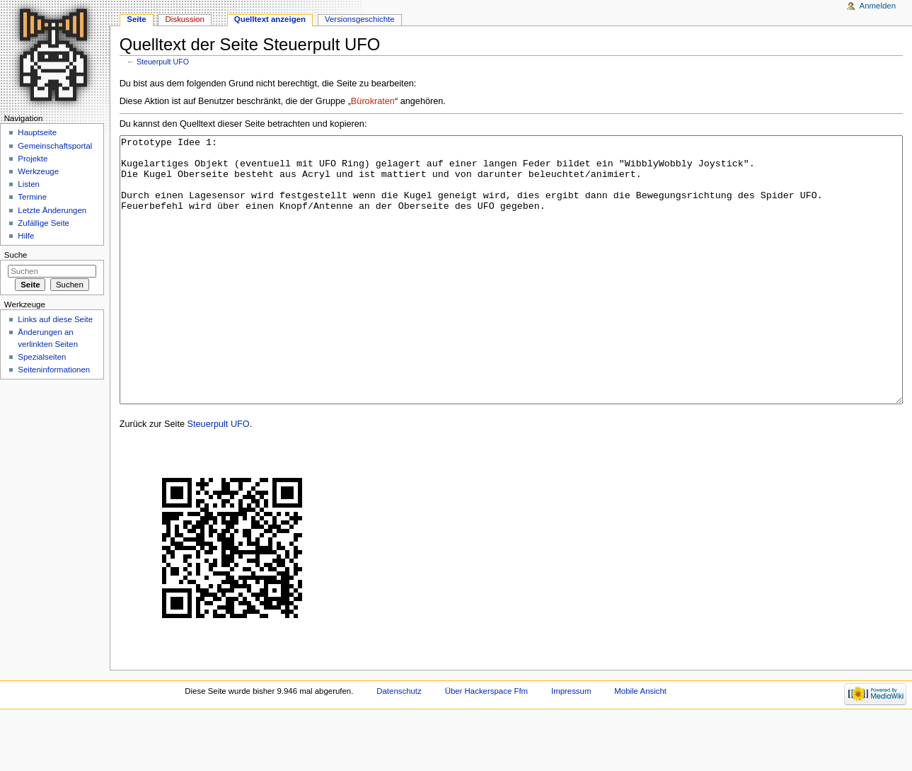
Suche (16, 255)
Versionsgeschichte (360, 19)
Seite (136, 19)
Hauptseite (37, 132)
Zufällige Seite (43, 223)
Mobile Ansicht (640, 744)
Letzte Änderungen (52, 210)
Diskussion (185, 19)
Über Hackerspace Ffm (486, 744)
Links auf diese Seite (55, 319)
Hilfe (26, 236)
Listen (29, 184)
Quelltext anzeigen (270, 19)
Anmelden (878, 5)
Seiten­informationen (54, 369)
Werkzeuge (38, 171)
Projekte (32, 158)
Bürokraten (373, 101)
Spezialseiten (42, 357)
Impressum (571, 744)
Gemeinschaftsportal (55, 146)
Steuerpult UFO (163, 61)
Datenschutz (399, 744)
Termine (32, 197)
